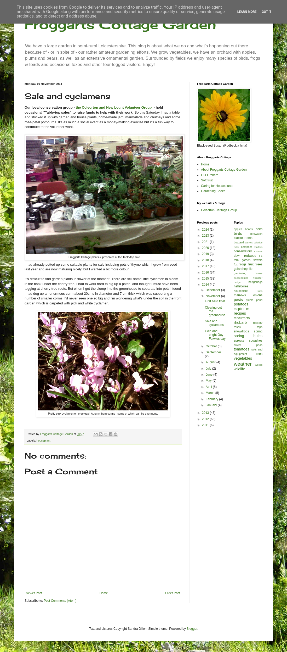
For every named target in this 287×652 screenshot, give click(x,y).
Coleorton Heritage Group (219, 210)
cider (236, 247)
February (212, 399)
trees (258, 354)
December (213, 290)
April (209, 387)
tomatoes (241, 349)
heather (257, 277)
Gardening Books (213, 191)
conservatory (243, 251)
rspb (259, 326)
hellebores (241, 286)
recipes (240, 313)
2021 (206, 242)
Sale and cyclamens (214, 323)
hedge (237, 282)
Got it (266, 12)
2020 (206, 248)
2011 (206, 425)
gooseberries (241, 277)
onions (257, 295)
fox (236, 264)
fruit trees (255, 264)
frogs (242, 264)
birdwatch (256, 233)
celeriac (258, 242)
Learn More (247, 12)
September (213, 352)
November (213, 296)
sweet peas (248, 345)
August (211, 362)
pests (238, 300)
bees (259, 229)
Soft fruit (207, 180)
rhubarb (240, 322)
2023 (206, 235)
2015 (206, 278)
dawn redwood (245, 256)
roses (237, 326)
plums (250, 300)
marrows (240, 295)
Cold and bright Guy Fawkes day (215, 335)
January (212, 405)
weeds (258, 364)
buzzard (239, 242)
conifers (258, 247)
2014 (206, 284)
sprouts (239, 340)
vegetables (243, 358)
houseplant (43, 440)
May (209, 380)
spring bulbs (248, 336)
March (210, 393)
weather (243, 364)
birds (238, 233)
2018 (206, 260)
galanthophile (243, 269)
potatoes (241, 304)
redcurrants (242, 318)
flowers (258, 259)
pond (259, 300)
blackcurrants (243, 238)
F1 (260, 255)
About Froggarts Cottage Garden (224, 169)
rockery (257, 322)
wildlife (239, 369)
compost (246, 246)
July (209, 368)
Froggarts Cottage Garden (120, 24)
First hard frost (215, 301)
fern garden (242, 259)
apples (238, 229)
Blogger (192, 629)
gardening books (248, 273)
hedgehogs (255, 281)
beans (248, 229)
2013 (206, 413)
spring (258, 331)
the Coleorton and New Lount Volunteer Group (114, 107)
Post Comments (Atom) (60, 601)
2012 (206, 419)
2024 (206, 229)
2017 (206, 266)
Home (104, 593)
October (212, 346)
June (209, 374)
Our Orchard (210, 175)
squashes (255, 340)
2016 (206, 272)
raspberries (242, 309)
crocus (258, 251)
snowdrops (241, 331)
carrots (248, 242)
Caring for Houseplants (217, 186)
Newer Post (34, 593)
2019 (206, 254)
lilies (259, 290)
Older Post (172, 593)
